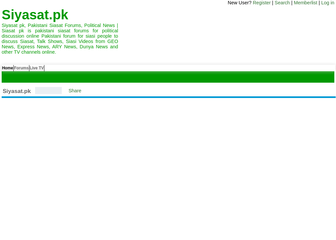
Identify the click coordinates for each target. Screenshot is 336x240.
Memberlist (305, 2)
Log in (327, 2)
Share (74, 90)
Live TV (55, 69)
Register (262, 2)
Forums (32, 69)
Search (282, 2)
